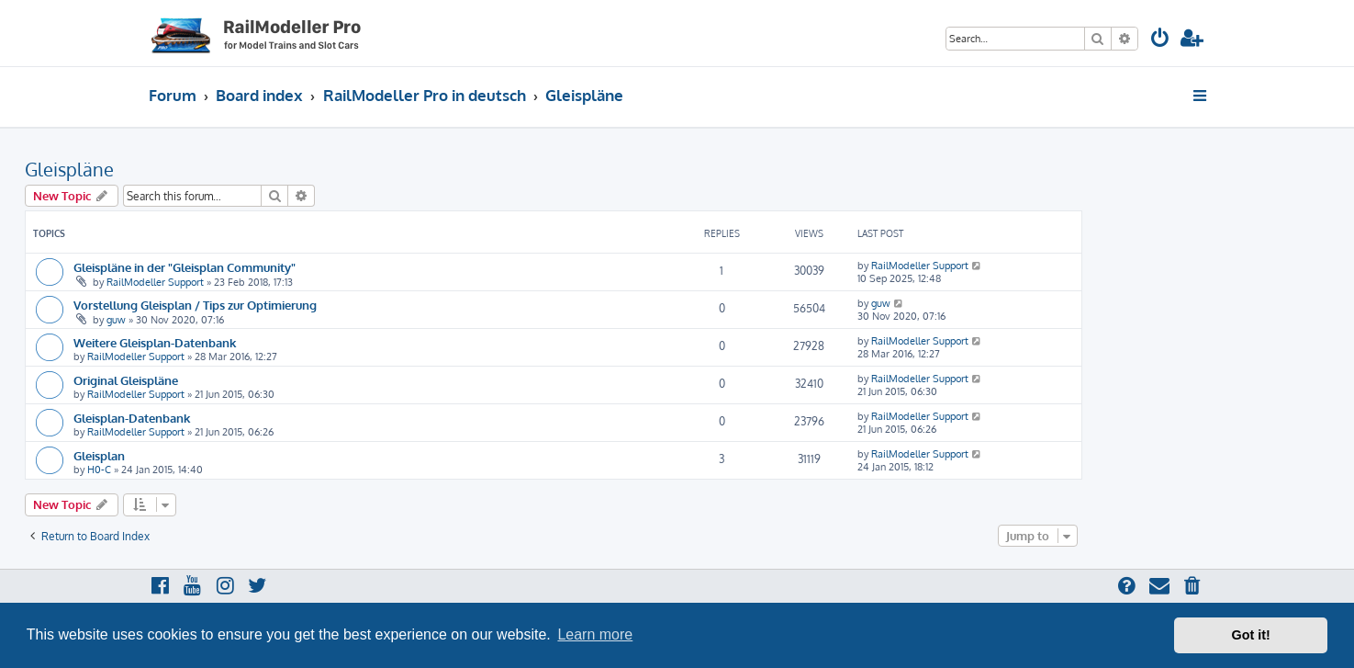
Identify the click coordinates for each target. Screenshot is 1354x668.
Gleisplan (99, 455)
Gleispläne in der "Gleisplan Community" (184, 267)
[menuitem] (1160, 40)
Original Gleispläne (125, 380)
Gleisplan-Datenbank (131, 417)
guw (116, 319)
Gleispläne (69, 169)
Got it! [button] (1251, 635)
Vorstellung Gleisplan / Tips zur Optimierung (195, 304)
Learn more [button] (594, 634)
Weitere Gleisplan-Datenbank (154, 342)
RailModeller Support (155, 282)
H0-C (99, 469)
